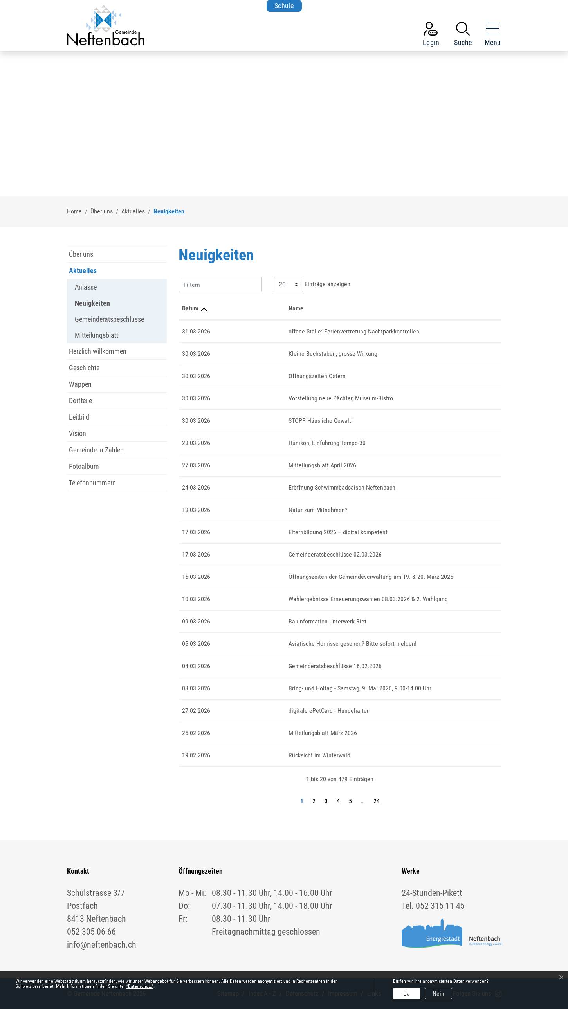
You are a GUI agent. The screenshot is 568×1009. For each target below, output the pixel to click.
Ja (407, 993)
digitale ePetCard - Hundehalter (256, 710)
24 (376, 801)
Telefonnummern (92, 483)
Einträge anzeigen (312, 284)
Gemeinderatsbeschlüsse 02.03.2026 (263, 554)
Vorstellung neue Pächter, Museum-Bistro (268, 398)
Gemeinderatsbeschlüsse (109, 319)
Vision (77, 433)
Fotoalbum (84, 466)
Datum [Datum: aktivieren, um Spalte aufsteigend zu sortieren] (190, 308)
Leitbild (79, 417)
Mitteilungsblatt (96, 335)
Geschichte (84, 368)
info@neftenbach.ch (101, 945)
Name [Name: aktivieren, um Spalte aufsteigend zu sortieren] (223, 308)
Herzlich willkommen (97, 351)
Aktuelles (83, 271)
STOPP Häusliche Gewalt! (248, 420)
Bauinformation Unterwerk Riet (255, 621)
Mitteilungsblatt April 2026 (250, 465)
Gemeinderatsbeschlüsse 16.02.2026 (263, 666)
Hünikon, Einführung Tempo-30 (255, 443)
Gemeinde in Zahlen (96, 450)
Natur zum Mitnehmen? (246, 510)
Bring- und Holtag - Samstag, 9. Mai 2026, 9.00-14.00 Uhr (287, 688)
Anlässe (86, 287)
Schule (284, 6)
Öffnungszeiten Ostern (245, 376)
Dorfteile (80, 400)
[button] (463, 35)
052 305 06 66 (91, 932)
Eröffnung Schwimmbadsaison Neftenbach (269, 487)
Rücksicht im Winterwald (247, 755)
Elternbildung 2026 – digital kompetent (266, 532)
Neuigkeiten (92, 305)
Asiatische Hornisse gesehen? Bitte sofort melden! (280, 643)
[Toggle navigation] (490, 35)
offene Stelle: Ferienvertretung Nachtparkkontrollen (281, 331)
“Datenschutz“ (139, 986)
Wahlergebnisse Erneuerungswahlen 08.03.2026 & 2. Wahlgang (296, 599)
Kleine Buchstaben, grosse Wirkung (260, 353)
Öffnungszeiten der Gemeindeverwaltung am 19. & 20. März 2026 (298, 576)
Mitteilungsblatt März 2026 (250, 733)
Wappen (80, 384)
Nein (438, 993)
